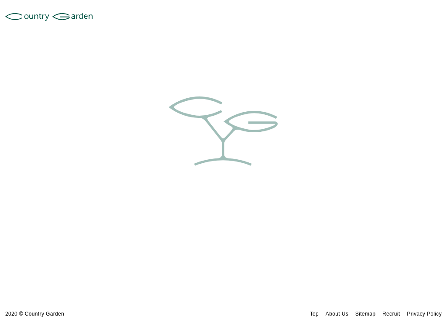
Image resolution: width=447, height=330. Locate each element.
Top (314, 314)
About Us (337, 314)
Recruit (391, 314)
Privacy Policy (424, 314)
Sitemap (365, 314)
